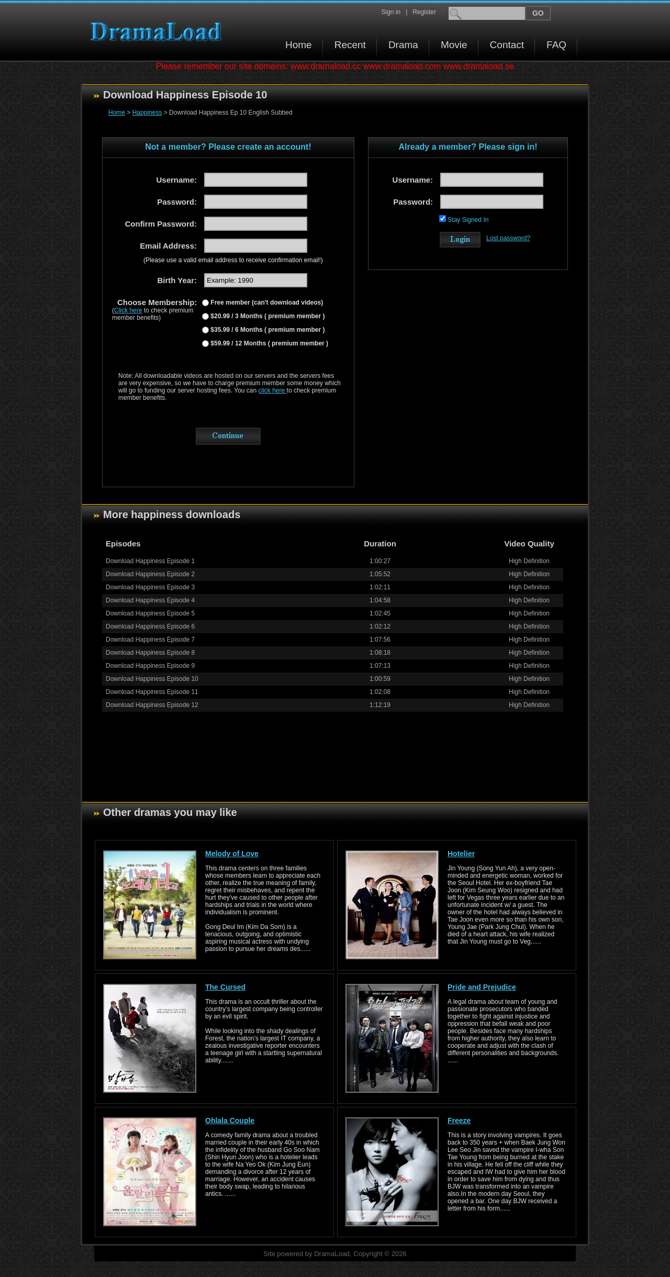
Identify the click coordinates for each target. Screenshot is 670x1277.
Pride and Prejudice (482, 987)
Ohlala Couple (229, 1120)
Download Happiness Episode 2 (150, 574)
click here (273, 390)
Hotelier (461, 853)
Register (424, 12)
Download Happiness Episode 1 (150, 561)
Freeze (459, 1120)
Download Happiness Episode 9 (150, 665)
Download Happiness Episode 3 (150, 587)
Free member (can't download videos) (266, 302)
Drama (403, 44)
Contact (507, 44)
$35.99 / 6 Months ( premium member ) (267, 329)
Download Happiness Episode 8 (150, 652)
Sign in (390, 12)
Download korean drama (158, 31)
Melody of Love (232, 853)
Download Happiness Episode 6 (150, 626)
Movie (454, 44)
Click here (128, 310)
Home (298, 44)
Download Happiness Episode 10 (152, 678)
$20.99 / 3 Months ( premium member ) (267, 316)
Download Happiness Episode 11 (152, 692)
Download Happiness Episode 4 (150, 600)
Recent (350, 44)
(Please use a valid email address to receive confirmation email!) (233, 260)
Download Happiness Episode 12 (152, 705)
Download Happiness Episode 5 (150, 613)
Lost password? (508, 238)
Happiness (147, 112)
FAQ (556, 44)
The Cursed (225, 987)
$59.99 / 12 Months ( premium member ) (268, 343)
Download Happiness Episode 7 (150, 639)
